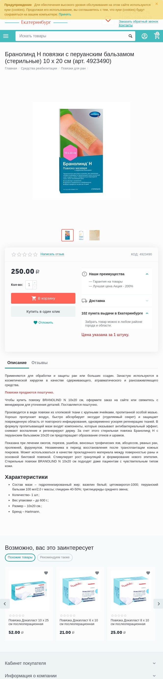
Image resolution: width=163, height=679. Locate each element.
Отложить (43, 518)
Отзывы (39, 558)
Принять (65, 14)
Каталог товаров (5, 36)
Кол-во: (17, 480)
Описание (17, 558)
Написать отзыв (52, 449)
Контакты (126, 25)
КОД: (134, 449)
